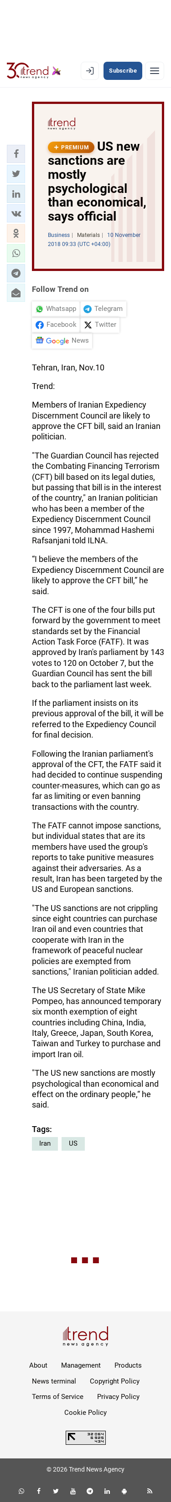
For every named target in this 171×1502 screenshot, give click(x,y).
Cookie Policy (85, 1412)
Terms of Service (57, 1397)
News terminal (54, 1381)
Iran (45, 1143)
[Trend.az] (34, 71)
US (73, 1143)
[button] (16, 154)
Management (81, 1365)
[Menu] (154, 71)
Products (128, 1365)
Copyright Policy (115, 1381)
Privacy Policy (118, 1397)
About (38, 1365)
